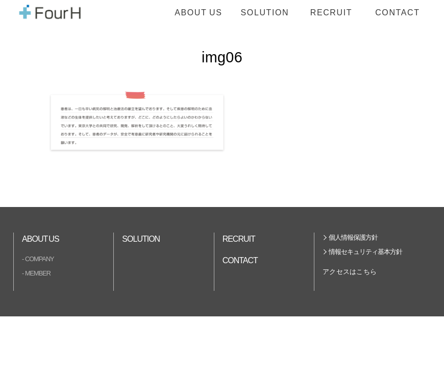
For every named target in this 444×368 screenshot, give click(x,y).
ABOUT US (198, 12)
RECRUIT (331, 12)
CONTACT (397, 12)
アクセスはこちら (350, 271)
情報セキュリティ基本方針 (365, 252)
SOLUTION (265, 12)
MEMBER (38, 273)
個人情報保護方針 (353, 237)
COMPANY (39, 259)
